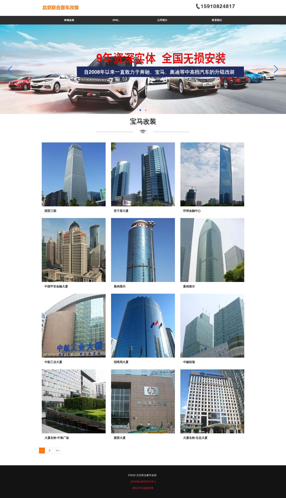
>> (57, 450)
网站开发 (137, 487)
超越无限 (148, 487)
